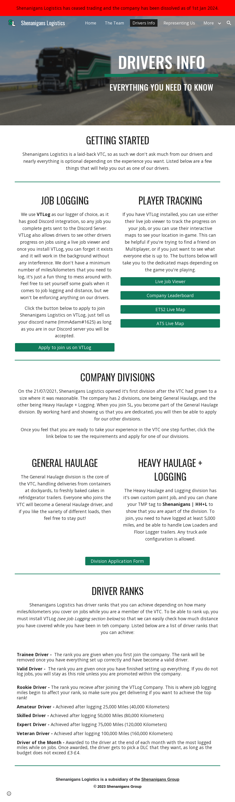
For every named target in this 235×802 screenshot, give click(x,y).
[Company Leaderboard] (170, 295)
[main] (161, 70)
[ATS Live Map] (170, 323)
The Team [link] (114, 23)
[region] (117, 8)
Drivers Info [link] (143, 23)
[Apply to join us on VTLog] (65, 347)
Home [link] (90, 23)
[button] (229, 23)
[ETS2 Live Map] (170, 309)
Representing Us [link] (179, 23)
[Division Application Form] (117, 561)
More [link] (209, 23)
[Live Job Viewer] (170, 281)
